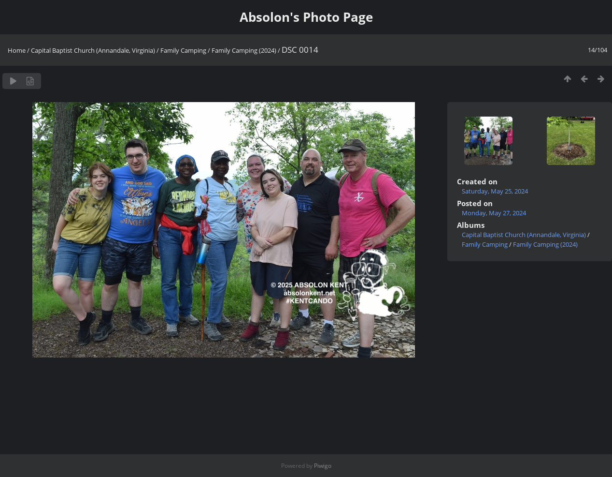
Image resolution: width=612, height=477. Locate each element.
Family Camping (183, 50)
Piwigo (322, 466)
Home (17, 50)
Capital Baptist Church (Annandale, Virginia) (93, 50)
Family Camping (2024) (244, 50)
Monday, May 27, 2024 (494, 213)
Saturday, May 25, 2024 (495, 191)
